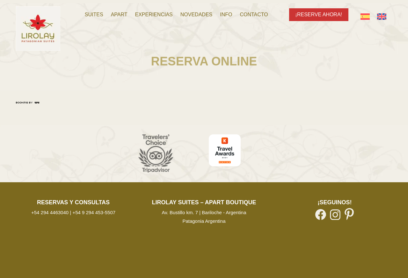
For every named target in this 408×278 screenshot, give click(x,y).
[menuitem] (94, 15)
